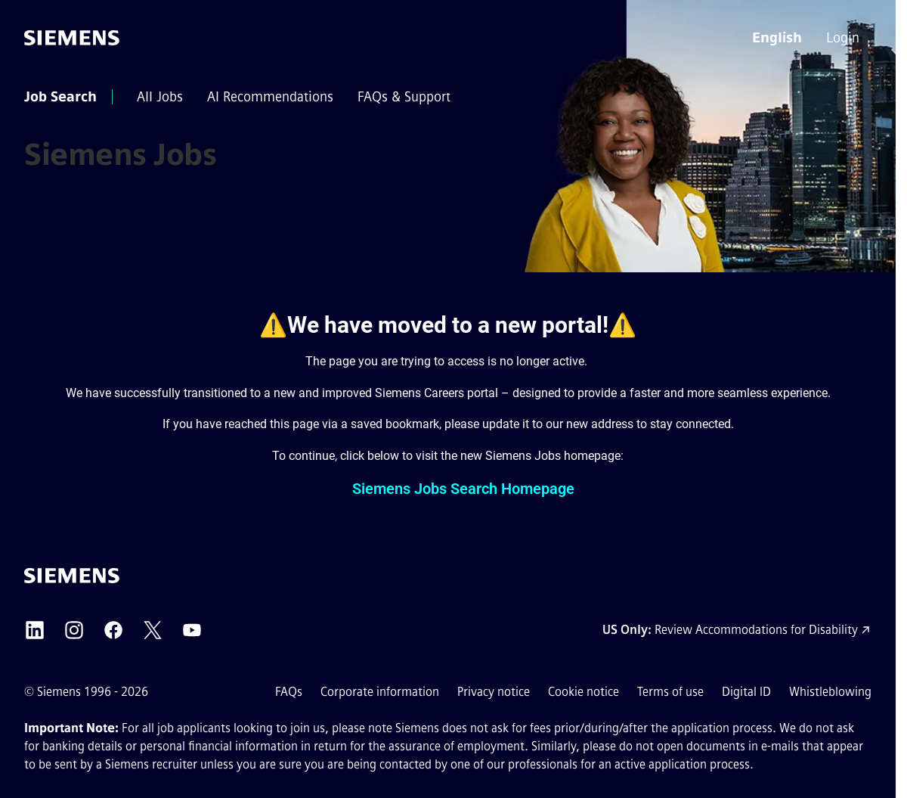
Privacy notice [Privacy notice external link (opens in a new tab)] (493, 692)
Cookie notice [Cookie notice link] (583, 692)
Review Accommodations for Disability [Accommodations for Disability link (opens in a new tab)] (756, 630)
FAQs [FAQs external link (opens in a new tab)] (288, 692)
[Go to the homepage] (71, 37)
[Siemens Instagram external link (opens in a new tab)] (74, 630)
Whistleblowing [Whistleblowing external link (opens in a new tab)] (830, 692)
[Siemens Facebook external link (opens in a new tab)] (113, 630)
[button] (777, 38)
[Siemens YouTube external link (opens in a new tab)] (192, 630)
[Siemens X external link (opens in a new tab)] (152, 630)
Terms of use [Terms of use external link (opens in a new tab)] (670, 692)
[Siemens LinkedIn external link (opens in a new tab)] (34, 630)
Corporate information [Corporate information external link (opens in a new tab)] (379, 692)
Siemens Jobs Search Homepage (463, 489)
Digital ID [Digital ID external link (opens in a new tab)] (746, 692)
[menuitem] (844, 38)
